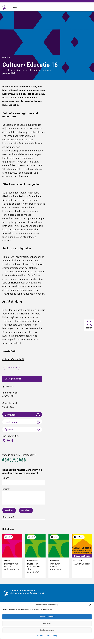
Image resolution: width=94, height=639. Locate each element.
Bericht (23, 496)
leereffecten (11, 367)
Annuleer (25, 510)
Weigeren (47, 623)
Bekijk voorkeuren (47, 630)
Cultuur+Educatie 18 (13, 359)
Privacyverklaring (51, 636)
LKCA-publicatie (13, 379)
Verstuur (9, 510)
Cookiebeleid (40, 636)
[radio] (4, 460)
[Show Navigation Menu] (10, 8)
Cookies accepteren (47, 617)
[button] (90, 605)
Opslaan (22, 429)
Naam (23, 481)
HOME (6, 58)
